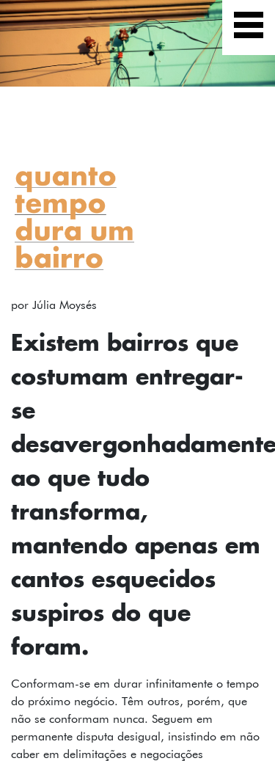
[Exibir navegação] (248, 27)
